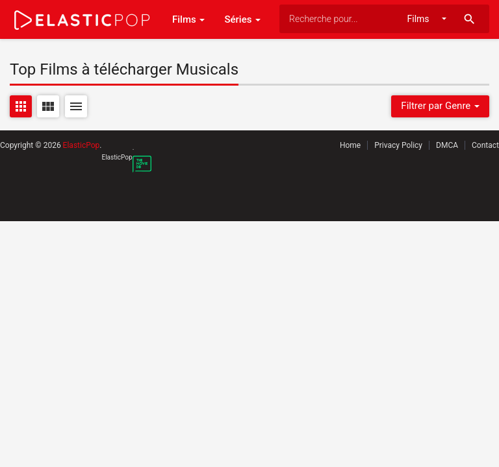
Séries (242, 19)
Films (188, 19)
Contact (485, 145)
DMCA (447, 145)
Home (350, 145)
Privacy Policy (398, 145)
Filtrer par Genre (440, 106)
